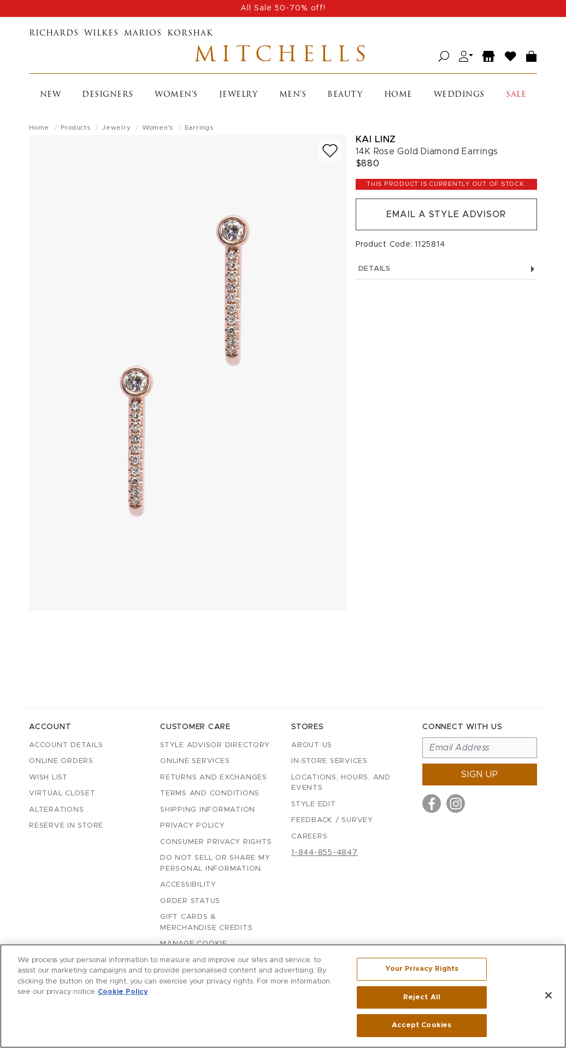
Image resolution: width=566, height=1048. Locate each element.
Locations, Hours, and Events (341, 783)
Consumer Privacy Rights (216, 842)
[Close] (548, 995)
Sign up (479, 774)
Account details (66, 745)
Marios (143, 34)
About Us (311, 745)
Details (446, 268)
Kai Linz (376, 139)
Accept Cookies (421, 1025)
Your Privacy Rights (421, 969)
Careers (309, 836)
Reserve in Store (66, 825)
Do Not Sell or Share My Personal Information (215, 863)
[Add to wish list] (330, 151)
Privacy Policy (192, 825)
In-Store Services (329, 761)
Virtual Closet (62, 793)
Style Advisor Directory (214, 745)
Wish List (48, 777)
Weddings (459, 95)
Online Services (194, 761)
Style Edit (313, 804)
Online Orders (61, 761)
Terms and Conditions (210, 793)
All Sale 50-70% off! (283, 8)
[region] (283, 996)
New (50, 95)
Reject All (421, 997)
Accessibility (188, 884)
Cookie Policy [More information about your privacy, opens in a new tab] (123, 992)
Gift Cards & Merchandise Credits (206, 922)
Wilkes (101, 34)
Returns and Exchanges (213, 777)
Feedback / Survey (332, 820)
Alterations (56, 809)
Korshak (190, 34)
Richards (54, 34)
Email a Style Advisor (446, 214)
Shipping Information (207, 809)
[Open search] (444, 56)
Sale (516, 95)
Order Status (190, 901)
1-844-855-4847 (324, 853)
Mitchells (283, 56)
